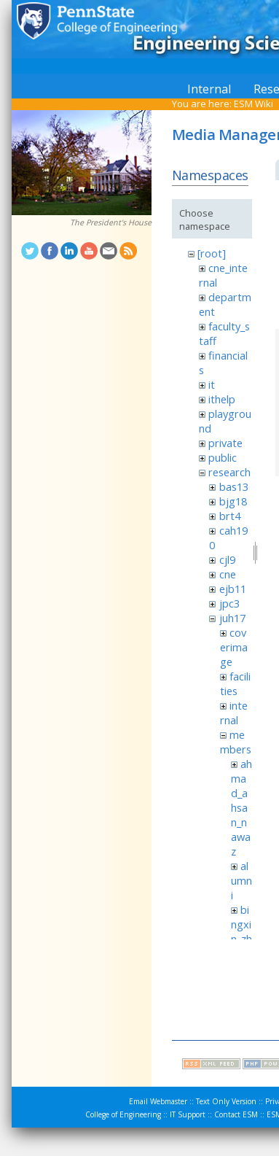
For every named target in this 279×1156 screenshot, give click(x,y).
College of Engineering (123, 1114)
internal (234, 712)
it (211, 384)
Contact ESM (236, 1114)
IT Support (187, 1114)
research (229, 472)
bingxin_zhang (241, 931)
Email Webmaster (158, 1101)
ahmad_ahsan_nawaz (241, 807)
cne (227, 574)
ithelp (221, 399)
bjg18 (233, 501)
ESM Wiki (253, 103)
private (225, 442)
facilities (235, 683)
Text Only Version (226, 1101)
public (222, 457)
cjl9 (227, 559)
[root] (211, 253)
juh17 (232, 617)
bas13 (233, 486)
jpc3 (229, 603)
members (235, 741)
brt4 (229, 515)
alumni (241, 880)
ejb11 (232, 588)
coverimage (234, 647)
